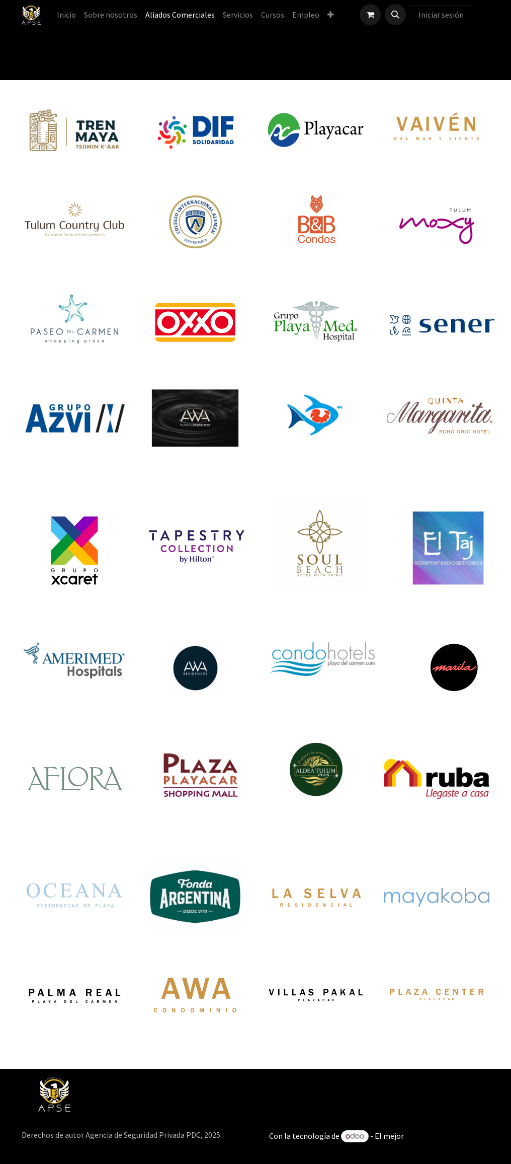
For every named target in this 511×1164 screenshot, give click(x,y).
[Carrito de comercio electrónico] (370, 14)
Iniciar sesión (441, 15)
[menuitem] (66, 15)
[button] (395, 14)
